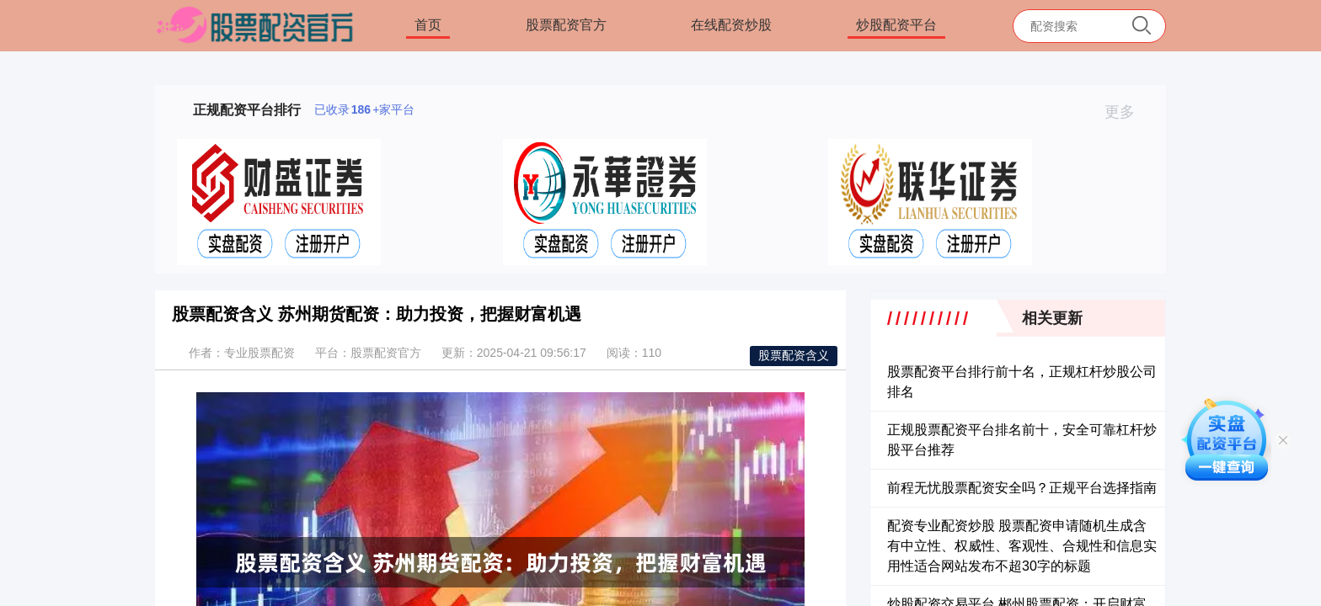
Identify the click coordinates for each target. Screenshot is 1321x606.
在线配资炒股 (731, 25)
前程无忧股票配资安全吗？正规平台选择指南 (1022, 488)
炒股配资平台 (896, 25)
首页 (427, 25)
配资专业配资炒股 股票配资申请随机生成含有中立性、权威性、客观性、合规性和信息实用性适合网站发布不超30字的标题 (1022, 545)
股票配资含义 (793, 355)
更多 (1126, 112)
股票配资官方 (566, 25)
